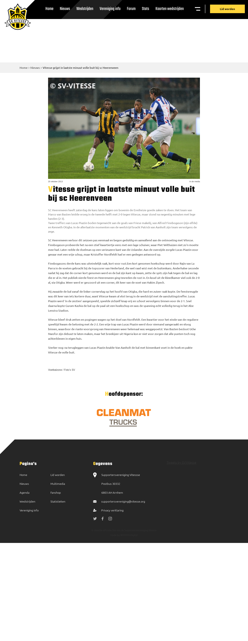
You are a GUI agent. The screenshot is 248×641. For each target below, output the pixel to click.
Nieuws (65, 8)
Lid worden (227, 9)
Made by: (115, 534)
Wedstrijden (84, 8)
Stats (145, 8)
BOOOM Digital (129, 534)
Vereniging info (110, 8)
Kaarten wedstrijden (169, 8)
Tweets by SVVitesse (181, 462)
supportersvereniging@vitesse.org (123, 501)
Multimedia (57, 483)
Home (49, 8)
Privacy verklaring (112, 510)
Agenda (24, 492)
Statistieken (57, 501)
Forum (131, 8)
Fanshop (55, 492)
